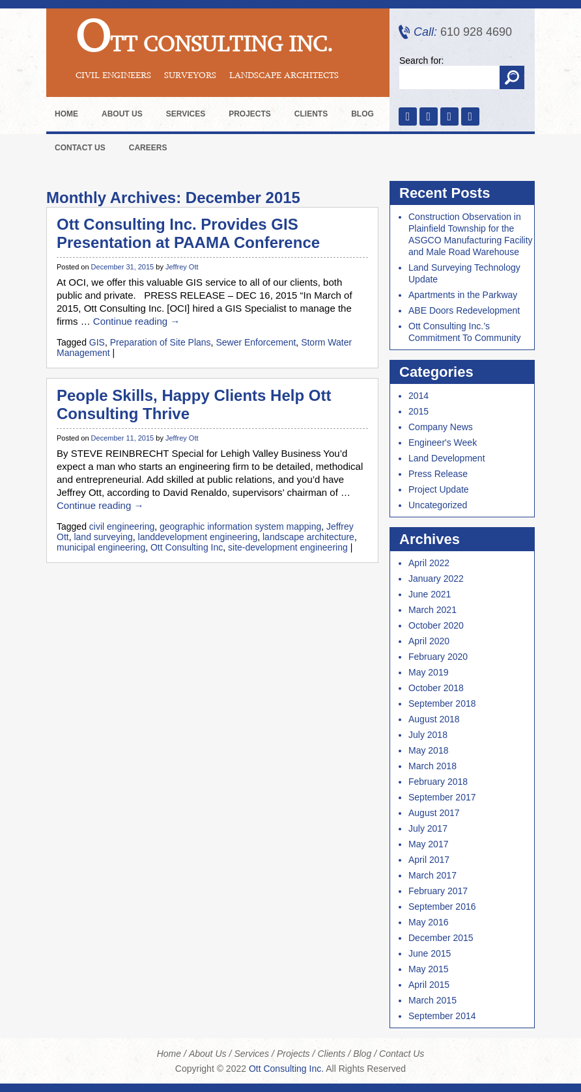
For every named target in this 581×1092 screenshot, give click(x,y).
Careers (148, 147)
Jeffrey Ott (182, 267)
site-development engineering (288, 547)
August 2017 (434, 813)
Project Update (438, 489)
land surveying (103, 537)
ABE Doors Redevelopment (464, 310)
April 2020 (428, 641)
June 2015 (429, 953)
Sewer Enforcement (256, 342)
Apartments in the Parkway (462, 295)
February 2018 (438, 781)
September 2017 (442, 797)
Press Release (438, 474)
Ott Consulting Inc (186, 547)
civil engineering (121, 526)
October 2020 (436, 625)
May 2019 (428, 672)
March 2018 (432, 766)
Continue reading (136, 321)
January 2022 (436, 578)
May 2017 (428, 844)
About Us (122, 113)
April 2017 (428, 859)
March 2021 (432, 610)
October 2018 (436, 688)
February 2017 (438, 891)
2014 (418, 395)
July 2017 (427, 828)
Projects (250, 113)
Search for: (421, 60)
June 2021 (429, 594)
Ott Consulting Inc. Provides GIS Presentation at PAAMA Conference (188, 233)
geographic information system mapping (240, 526)
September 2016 (442, 906)
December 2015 (441, 938)
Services (185, 113)
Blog (362, 113)
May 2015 (428, 969)
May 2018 (428, 750)
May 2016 (428, 922)
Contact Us (80, 147)
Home (66, 113)
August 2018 (434, 719)
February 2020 (438, 656)
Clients (311, 113)
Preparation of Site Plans (160, 342)
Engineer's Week (442, 442)
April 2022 (428, 563)
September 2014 (442, 1016)
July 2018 (427, 735)
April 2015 (428, 984)
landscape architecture (308, 537)
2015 (418, 411)
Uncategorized (437, 505)
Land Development (446, 458)
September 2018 (442, 703)
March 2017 (432, 875)
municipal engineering (101, 547)
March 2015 (432, 1000)
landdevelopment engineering (198, 537)
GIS (97, 342)
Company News (440, 427)
